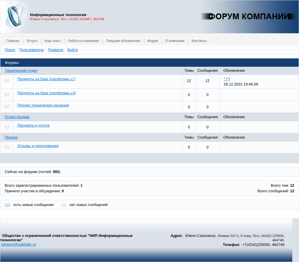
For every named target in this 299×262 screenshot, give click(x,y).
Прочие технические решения (43, 105)
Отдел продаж (17, 117)
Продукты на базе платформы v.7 (46, 79)
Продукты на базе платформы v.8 (46, 93)
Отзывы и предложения (37, 146)
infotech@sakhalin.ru (18, 244)
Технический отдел (21, 70)
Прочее (11, 137)
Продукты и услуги (33, 125)
